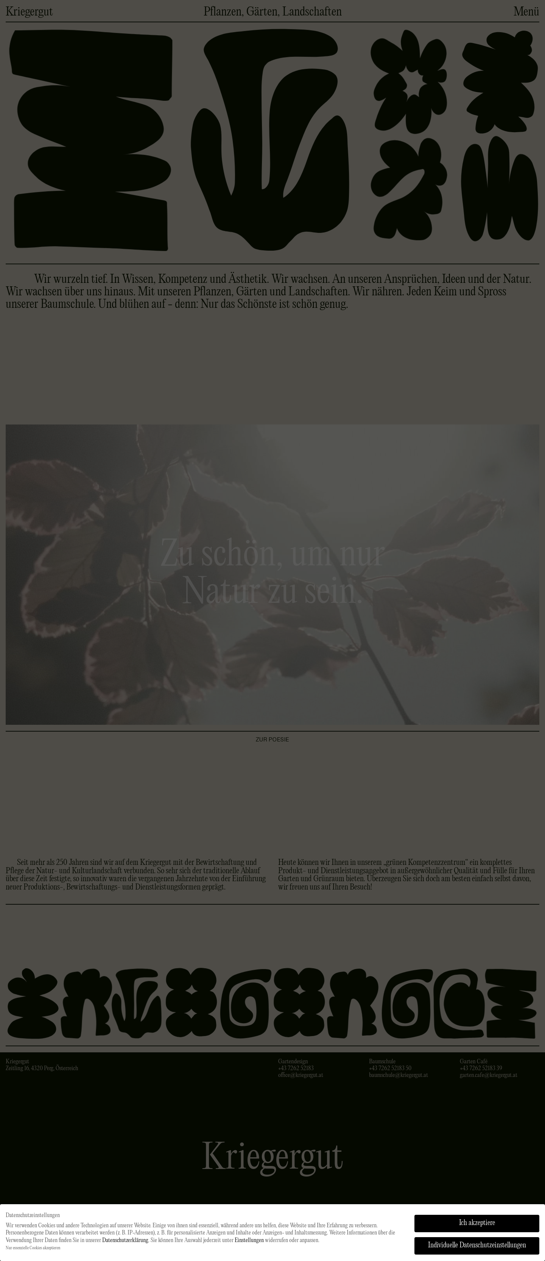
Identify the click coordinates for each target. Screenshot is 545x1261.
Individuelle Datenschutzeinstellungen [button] (477, 1248)
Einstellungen (249, 1243)
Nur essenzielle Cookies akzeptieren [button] (33, 1251)
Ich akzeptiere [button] (477, 1226)
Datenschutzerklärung (125, 1243)
